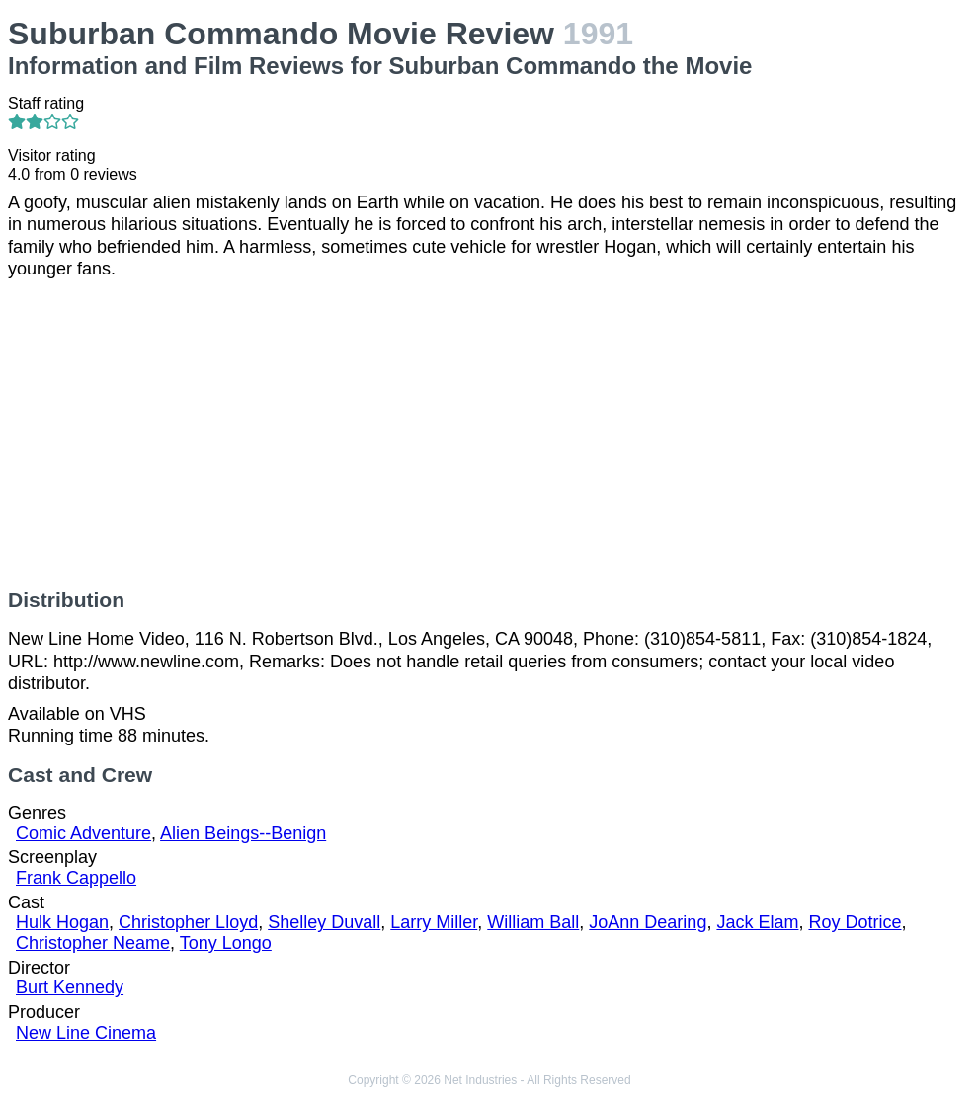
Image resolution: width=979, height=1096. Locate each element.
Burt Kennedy (69, 987)
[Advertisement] (489, 434)
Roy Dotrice (854, 922)
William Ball (533, 922)
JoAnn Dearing (647, 922)
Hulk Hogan (62, 922)
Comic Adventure (83, 833)
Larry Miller (433, 922)
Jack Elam (757, 922)
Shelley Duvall (324, 922)
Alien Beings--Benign (243, 833)
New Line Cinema (86, 1033)
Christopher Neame (93, 943)
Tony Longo (226, 943)
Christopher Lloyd (188, 922)
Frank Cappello (76, 878)
